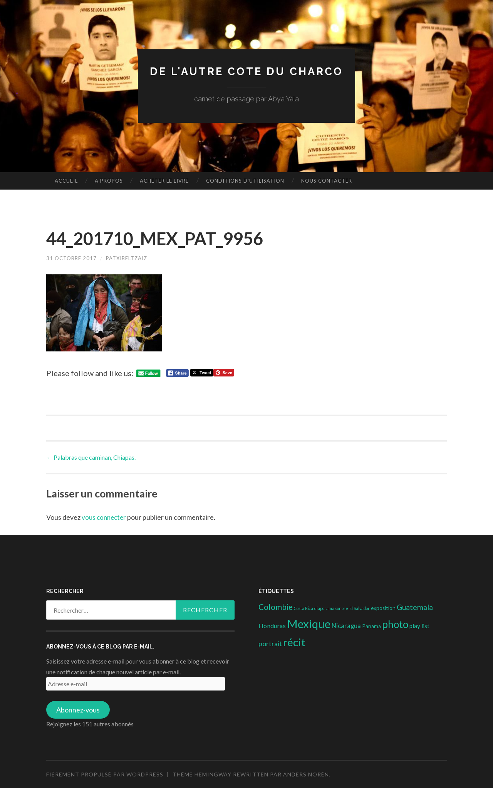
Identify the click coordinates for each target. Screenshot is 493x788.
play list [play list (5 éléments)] (419, 625)
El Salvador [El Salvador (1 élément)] (359, 608)
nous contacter (326, 181)
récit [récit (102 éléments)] (294, 642)
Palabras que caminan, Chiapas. (91, 456)
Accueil (66, 181)
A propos (109, 181)
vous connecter (105, 517)
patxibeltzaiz (132, 258)
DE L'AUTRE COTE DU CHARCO (246, 71)
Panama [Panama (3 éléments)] (371, 626)
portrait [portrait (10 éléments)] (270, 643)
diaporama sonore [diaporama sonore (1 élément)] (331, 608)
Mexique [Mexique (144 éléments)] (308, 623)
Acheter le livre (164, 181)
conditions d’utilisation (245, 181)
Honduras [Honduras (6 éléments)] (272, 625)
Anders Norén (306, 774)
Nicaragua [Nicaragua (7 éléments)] (346, 625)
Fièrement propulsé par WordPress (104, 774)
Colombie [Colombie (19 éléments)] (275, 607)
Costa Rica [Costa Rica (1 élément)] (303, 608)
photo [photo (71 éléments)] (395, 624)
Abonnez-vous (78, 710)
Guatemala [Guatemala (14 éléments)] (415, 607)
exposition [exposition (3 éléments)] (383, 608)
